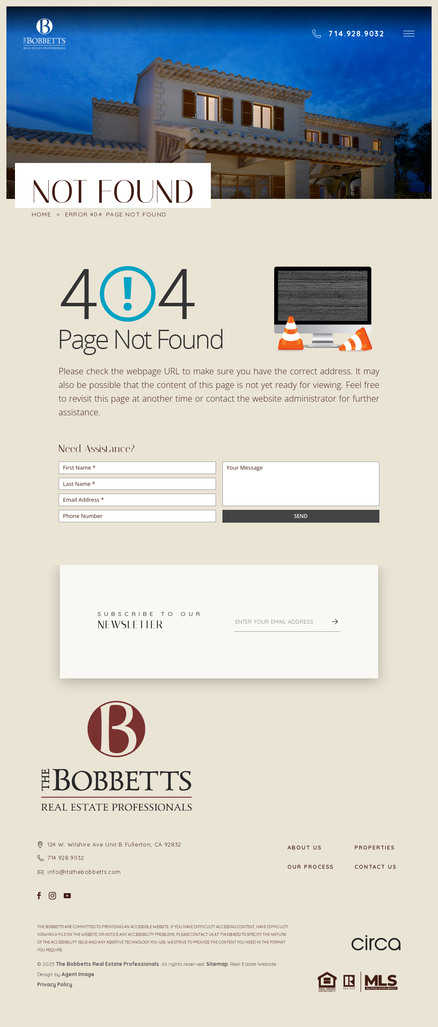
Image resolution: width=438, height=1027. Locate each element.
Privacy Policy (54, 984)
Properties (375, 847)
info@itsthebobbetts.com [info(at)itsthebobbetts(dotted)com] (84, 871)
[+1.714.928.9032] (348, 33)
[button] (408, 33)
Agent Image (78, 974)
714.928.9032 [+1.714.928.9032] (65, 857)
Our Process (310, 867)
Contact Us (376, 867)
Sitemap (217, 964)
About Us (304, 847)
